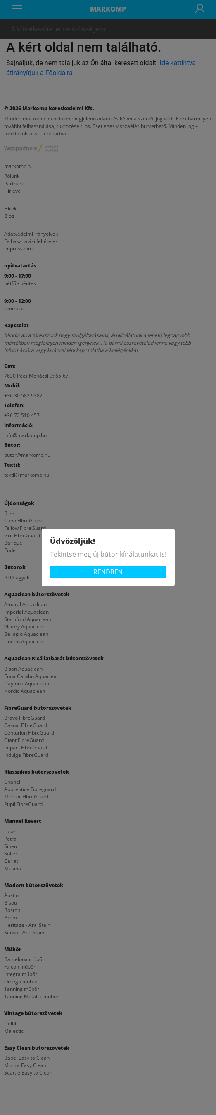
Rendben (108, 572)
